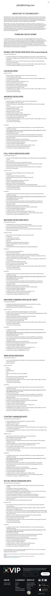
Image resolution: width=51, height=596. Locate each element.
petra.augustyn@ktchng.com (14, 557)
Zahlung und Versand (31, 584)
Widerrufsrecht (30, 585)
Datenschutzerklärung (35, 570)
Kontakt (28, 587)
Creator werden (7, 583)
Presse (16, 584)
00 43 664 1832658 (30, 583)
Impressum (29, 588)
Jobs (16, 585)
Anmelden (45, 574)
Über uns (17, 583)
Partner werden (7, 584)
